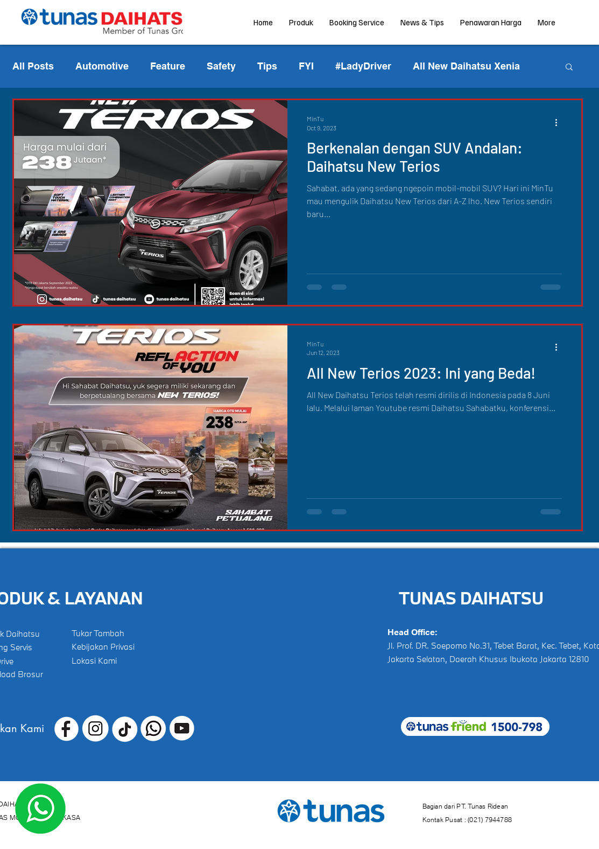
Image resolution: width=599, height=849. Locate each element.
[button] (569, 67)
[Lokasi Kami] (104, 660)
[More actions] (560, 122)
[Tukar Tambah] (104, 633)
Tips (267, 66)
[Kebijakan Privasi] (104, 646)
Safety (221, 66)
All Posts (33, 66)
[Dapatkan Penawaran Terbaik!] (40, 808)
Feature (167, 66)
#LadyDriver (363, 66)
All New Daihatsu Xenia (466, 66)
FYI (306, 66)
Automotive (102, 66)
